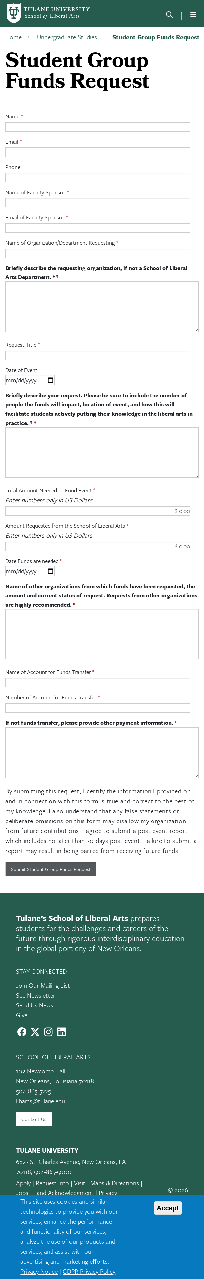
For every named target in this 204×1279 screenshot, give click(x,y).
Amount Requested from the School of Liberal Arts (65, 525)
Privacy (108, 1192)
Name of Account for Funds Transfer (48, 672)
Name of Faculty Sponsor (35, 192)
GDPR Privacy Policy (89, 1271)
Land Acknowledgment (63, 1192)
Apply (23, 1182)
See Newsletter (35, 995)
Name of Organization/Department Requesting (60, 242)
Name (12, 116)
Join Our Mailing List (43, 985)
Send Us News (34, 1005)
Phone (12, 167)
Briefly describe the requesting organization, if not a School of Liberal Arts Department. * (96, 272)
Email (11, 141)
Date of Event (21, 370)
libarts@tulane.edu (40, 1100)
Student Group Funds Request (156, 36)
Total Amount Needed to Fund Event (48, 490)
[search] (169, 16)
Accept (168, 1208)
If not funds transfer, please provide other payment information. (89, 722)
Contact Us (34, 1119)
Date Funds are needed (32, 561)
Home (13, 36)
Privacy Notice (39, 1271)
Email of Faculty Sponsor (34, 217)
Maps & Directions (114, 1182)
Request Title (20, 344)
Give (21, 1014)
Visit (79, 1182)
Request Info (52, 1182)
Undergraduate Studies (67, 36)
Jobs (22, 1192)
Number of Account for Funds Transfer (50, 697)
